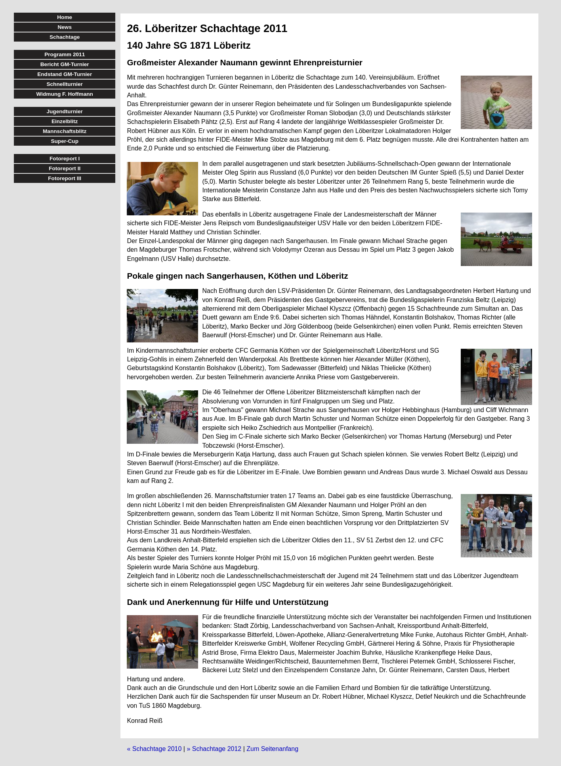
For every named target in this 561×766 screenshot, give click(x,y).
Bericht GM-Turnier (64, 64)
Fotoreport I (65, 159)
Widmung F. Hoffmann (64, 94)
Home (64, 17)
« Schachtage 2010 (154, 748)
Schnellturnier (64, 84)
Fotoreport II (64, 168)
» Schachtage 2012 (214, 748)
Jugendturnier (65, 111)
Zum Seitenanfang (272, 748)
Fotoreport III (64, 178)
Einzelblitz (65, 121)
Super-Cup (64, 141)
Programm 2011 (64, 54)
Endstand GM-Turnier (64, 74)
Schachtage (65, 37)
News (64, 27)
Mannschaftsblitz (64, 131)
